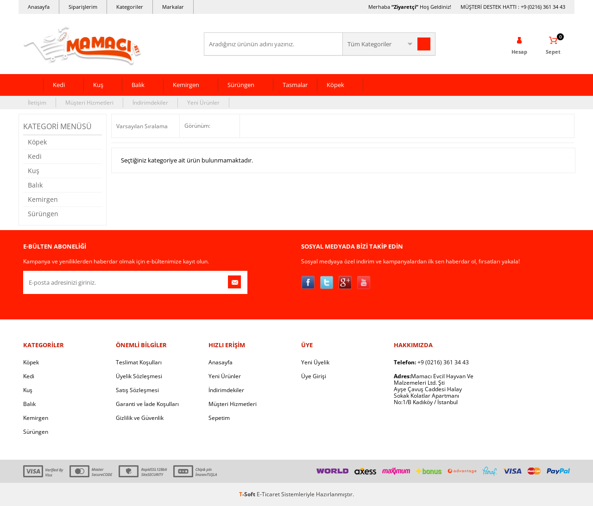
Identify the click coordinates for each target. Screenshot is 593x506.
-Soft (248, 494)
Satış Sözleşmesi (137, 390)
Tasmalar (295, 85)
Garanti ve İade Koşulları (147, 404)
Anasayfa (39, 6)
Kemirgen (186, 85)
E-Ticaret (268, 494)
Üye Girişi (313, 376)
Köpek (335, 85)
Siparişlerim (83, 6)
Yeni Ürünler (203, 102)
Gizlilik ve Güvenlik (140, 418)
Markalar (173, 6)
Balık (138, 85)
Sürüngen (240, 85)
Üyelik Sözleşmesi (139, 376)
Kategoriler (129, 6)
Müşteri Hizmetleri (89, 102)
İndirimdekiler (150, 102)
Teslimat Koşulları (139, 362)
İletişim (37, 102)
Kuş (98, 85)
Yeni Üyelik (315, 362)
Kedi (59, 85)
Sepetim (219, 418)
